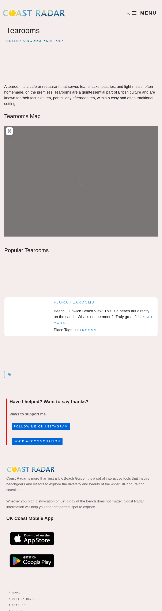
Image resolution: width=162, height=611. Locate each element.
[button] (128, 13)
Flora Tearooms (74, 302)
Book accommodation (37, 441)
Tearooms (85, 330)
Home (16, 593)
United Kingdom (24, 40)
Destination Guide (27, 599)
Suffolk (55, 40)
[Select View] (9, 374)
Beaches (19, 605)
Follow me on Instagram (41, 426)
